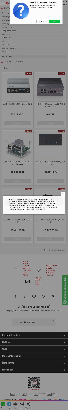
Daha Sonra (42, 21)
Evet (54, 21)
